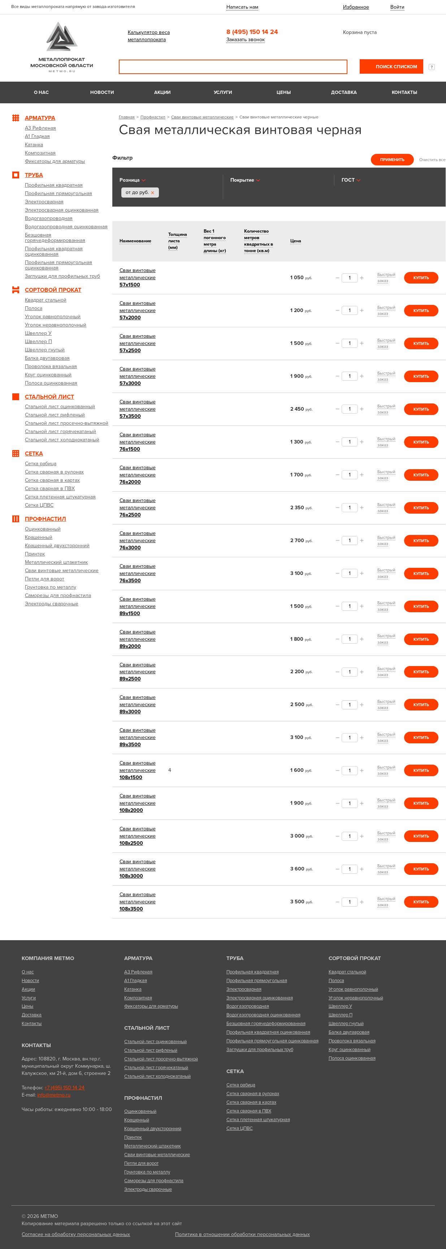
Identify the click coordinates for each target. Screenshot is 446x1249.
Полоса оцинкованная (352, 1058)
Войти (397, 7)
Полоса (336, 981)
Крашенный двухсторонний (152, 1129)
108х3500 (138, 901)
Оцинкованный (140, 1111)
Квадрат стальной (347, 972)
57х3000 (138, 376)
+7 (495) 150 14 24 (64, 1088)
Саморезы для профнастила (153, 1181)
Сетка (235, 1071)
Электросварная (243, 989)
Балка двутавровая (349, 1032)
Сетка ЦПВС (239, 1128)
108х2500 (138, 836)
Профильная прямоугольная (256, 981)
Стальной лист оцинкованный (155, 1042)
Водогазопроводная (247, 1006)
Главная (127, 117)
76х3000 (138, 540)
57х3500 (138, 409)
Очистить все (432, 159)
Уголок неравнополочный (356, 998)
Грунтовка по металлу (147, 1172)
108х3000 (138, 869)
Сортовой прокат (355, 958)
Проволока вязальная (352, 1041)
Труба (234, 958)
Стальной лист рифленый (150, 1050)
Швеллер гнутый (346, 1024)
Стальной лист (147, 1028)
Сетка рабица (240, 1085)
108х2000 (138, 803)
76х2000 (138, 474)
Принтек (133, 1137)
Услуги (223, 92)
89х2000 (138, 639)
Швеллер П (340, 1015)
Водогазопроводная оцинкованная (263, 1015)
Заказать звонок (245, 39)
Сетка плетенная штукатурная (258, 1120)
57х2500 (138, 343)
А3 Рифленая (138, 972)
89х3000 (138, 704)
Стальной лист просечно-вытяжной (161, 1059)
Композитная (138, 998)
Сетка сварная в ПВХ (248, 1111)
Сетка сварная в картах (251, 1102)
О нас (41, 92)
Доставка (344, 92)
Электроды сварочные (148, 1189)
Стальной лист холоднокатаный (157, 1076)
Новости (102, 92)
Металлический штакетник (152, 1146)
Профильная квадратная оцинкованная (268, 1032)
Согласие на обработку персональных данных (76, 1234)
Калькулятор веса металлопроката (149, 36)
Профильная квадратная (252, 972)
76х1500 (138, 442)
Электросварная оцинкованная (259, 998)
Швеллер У (340, 1006)
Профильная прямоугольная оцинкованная (272, 1041)
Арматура (138, 958)
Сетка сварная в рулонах (252, 1094)
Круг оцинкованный (350, 1050)
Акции (162, 92)
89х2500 (138, 672)
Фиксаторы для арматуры (151, 1006)
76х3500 (138, 573)
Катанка (133, 989)
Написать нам (242, 7)
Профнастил (152, 117)
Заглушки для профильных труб (259, 1050)
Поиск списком (396, 67)
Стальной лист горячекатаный (156, 1068)
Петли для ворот (141, 1163)
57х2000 (138, 310)
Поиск (337, 66)
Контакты (404, 92)
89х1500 (138, 606)
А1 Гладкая (135, 981)
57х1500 (138, 277)
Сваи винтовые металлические (202, 117)
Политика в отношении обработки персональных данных (242, 1234)
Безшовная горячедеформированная (266, 1024)
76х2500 (138, 507)
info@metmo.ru (53, 1095)
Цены (284, 92)
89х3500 (138, 737)
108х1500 (138, 770)
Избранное (356, 7)
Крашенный (136, 1120)
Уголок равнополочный (353, 989)
